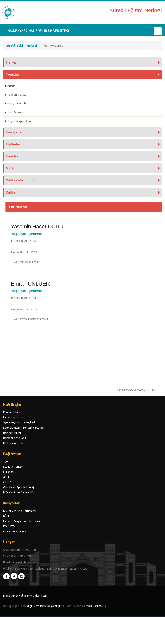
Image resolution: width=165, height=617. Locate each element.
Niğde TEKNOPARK (14, 531)
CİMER (7, 482)
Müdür (11, 86)
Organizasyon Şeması (20, 121)
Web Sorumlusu (96, 606)
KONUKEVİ (9, 526)
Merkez (11, 62)
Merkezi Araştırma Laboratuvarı (22, 521)
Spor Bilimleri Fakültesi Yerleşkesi (24, 427)
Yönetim (12, 74)
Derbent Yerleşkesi (14, 438)
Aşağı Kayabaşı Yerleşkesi (19, 422)
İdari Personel (16, 112)
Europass (9, 471)
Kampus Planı (11, 412)
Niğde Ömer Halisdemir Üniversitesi (25, 595)
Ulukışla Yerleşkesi (14, 443)
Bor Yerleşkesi (12, 432)
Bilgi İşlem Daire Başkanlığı (43, 606)
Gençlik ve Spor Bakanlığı (18, 487)
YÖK (5, 461)
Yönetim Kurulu (16, 94)
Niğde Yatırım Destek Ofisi (19, 492)
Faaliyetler (14, 132)
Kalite (10, 192)
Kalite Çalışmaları (20, 180)
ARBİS (6, 477)
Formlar (12, 156)
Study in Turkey (12, 466)
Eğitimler (13, 144)
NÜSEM (7, 516)
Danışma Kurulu (17, 103)
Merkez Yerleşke (13, 417)
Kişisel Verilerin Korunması (19, 511)
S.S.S (9, 168)
